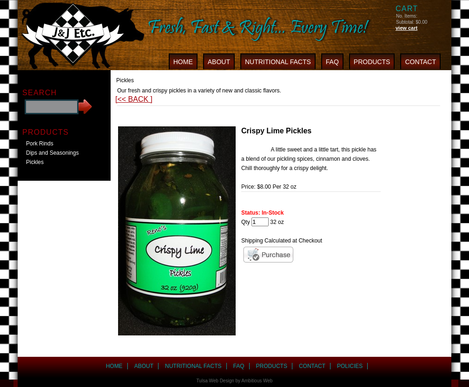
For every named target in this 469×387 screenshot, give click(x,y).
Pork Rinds (39, 143)
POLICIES (350, 366)
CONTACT (420, 62)
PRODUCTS (372, 62)
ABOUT (219, 62)
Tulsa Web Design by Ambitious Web (235, 380)
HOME (183, 62)
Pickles (35, 162)
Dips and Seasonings (52, 153)
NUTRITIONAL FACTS (278, 62)
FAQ (332, 62)
